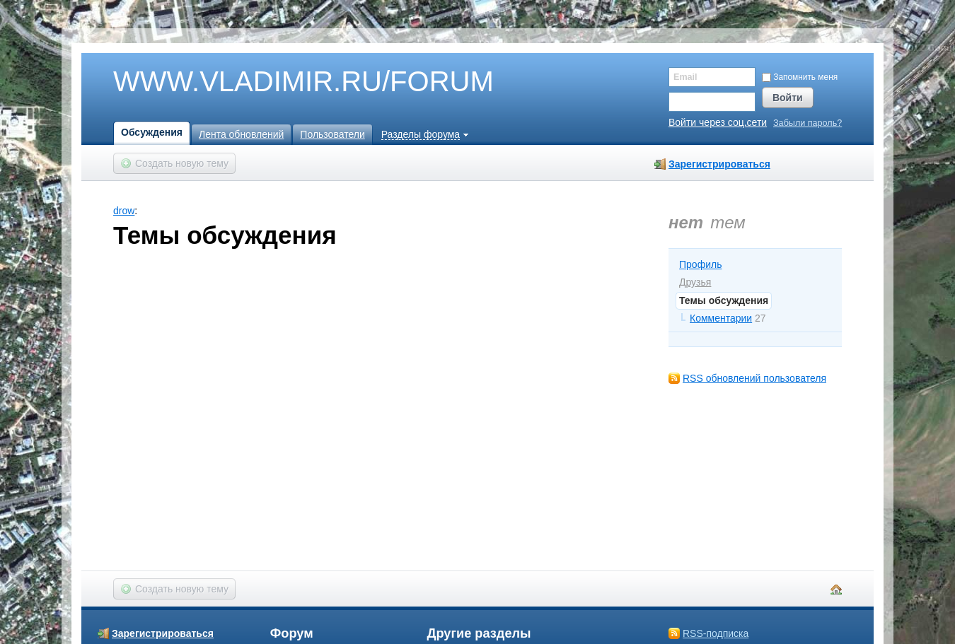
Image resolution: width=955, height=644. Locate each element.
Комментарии (721, 318)
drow (123, 210)
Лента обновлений (241, 134)
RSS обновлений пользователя (754, 378)
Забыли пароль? (807, 123)
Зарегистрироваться (719, 164)
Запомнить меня (800, 77)
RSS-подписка (715, 633)
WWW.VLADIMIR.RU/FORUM (279, 82)
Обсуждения (152, 132)
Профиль (700, 264)
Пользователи (332, 134)
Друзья (695, 282)
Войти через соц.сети (717, 122)
